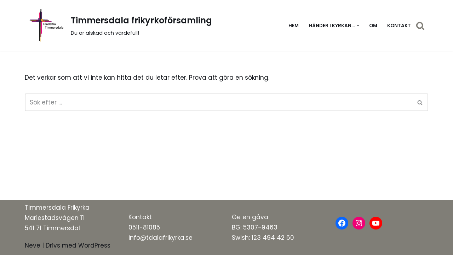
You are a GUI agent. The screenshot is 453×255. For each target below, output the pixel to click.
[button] (358, 25)
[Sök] (420, 25)
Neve (32, 245)
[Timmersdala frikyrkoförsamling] (118, 25)
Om (373, 25)
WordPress (94, 245)
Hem (293, 25)
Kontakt (399, 25)
